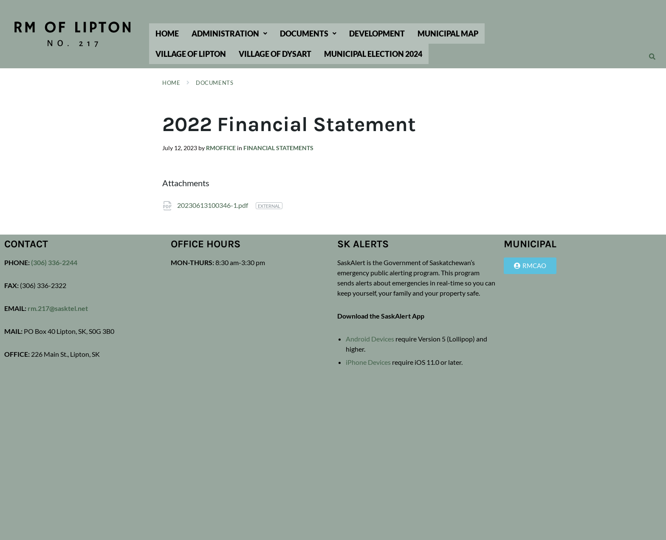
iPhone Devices (368, 362)
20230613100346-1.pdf (213, 205)
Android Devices (370, 339)
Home (167, 33)
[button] (229, 33)
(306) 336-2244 (53, 262)
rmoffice (221, 147)
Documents (308, 33)
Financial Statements (278, 147)
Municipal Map (448, 33)
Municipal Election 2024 (373, 54)
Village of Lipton (190, 54)
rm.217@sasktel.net (58, 308)
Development (377, 33)
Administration (229, 33)
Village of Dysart (275, 54)
